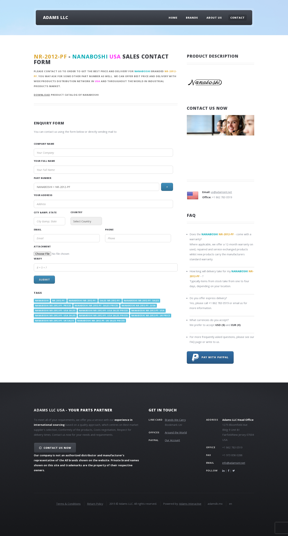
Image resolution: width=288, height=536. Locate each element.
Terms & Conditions (68, 503)
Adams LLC (55, 17)
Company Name (44, 143)
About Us (214, 17)
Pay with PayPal (210, 357)
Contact (237, 17)
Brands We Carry (175, 420)
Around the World (176, 432)
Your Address (43, 195)
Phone (109, 229)
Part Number (42, 178)
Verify (38, 258)
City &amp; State (45, 212)
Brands (192, 17)
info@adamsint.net (233, 463)
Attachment (42, 246)
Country (76, 212)
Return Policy (95, 503)
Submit (44, 279)
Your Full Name (44, 160)
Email (37, 229)
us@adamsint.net (221, 192)
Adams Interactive (190, 503)
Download (42, 94)
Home (173, 17)
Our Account (172, 440)
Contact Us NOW (57, 447)
